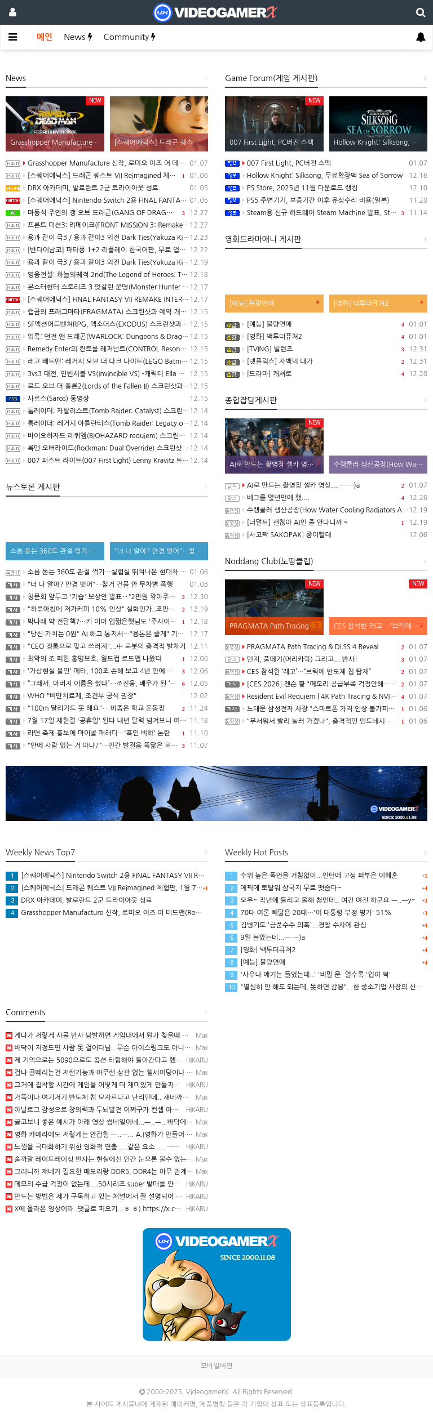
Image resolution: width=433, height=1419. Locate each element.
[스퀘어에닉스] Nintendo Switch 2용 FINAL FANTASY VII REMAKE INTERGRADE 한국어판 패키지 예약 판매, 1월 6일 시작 (107, 200)
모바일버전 (216, 1366)
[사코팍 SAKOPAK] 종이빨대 (326, 535)
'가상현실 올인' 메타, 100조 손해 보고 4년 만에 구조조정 (107, 671)
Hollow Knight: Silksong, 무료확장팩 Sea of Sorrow (326, 175)
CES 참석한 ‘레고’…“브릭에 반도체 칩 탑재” (326, 672)
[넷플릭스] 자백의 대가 (326, 361)
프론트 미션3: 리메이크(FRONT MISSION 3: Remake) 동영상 (107, 225)
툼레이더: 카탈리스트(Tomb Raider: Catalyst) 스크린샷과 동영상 (107, 411)
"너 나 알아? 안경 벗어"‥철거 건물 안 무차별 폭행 (107, 584)
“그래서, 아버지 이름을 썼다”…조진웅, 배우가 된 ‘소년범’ (107, 683)
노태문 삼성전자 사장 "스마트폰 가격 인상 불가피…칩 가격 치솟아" (326, 709)
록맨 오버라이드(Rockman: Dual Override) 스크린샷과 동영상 (107, 448)
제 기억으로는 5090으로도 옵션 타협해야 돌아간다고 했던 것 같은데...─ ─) (120, 1060)
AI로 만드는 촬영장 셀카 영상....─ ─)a (326, 485)
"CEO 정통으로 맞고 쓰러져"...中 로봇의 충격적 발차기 (107, 646)
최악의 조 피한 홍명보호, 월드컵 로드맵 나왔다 (107, 659)
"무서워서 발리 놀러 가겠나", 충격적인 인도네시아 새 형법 (326, 721)
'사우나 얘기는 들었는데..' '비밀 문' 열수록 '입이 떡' (308, 974)
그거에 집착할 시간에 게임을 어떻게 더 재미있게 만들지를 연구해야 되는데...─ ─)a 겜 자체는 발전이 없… (163, 1085)
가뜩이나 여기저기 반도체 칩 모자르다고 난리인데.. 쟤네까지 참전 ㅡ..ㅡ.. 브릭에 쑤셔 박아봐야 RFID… (159, 1097)
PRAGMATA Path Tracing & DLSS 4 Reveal (326, 647)
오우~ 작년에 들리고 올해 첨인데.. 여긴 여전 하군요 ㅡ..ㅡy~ (320, 900)
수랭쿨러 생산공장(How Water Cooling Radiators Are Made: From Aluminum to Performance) (326, 510)
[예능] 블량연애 (326, 324)
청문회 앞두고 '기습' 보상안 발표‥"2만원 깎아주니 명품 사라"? (107, 597)
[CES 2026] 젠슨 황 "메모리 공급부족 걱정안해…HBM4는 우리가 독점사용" (326, 684)
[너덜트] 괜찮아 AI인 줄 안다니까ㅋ (326, 522)
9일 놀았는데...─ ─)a (265, 937)
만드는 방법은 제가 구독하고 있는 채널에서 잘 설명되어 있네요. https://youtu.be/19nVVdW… (148, 1196)
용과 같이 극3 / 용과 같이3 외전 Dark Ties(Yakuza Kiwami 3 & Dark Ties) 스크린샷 (107, 262)
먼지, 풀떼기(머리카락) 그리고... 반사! (326, 659)
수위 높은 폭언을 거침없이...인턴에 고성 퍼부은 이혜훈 (311, 875)
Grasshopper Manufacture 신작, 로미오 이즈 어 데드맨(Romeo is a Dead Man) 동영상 (107, 163)
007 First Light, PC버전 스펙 (326, 163)
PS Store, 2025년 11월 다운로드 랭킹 (326, 188)
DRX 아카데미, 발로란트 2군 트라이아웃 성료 (107, 188)
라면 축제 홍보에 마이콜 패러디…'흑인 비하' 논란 (107, 733)
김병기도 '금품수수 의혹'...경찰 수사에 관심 (295, 925)
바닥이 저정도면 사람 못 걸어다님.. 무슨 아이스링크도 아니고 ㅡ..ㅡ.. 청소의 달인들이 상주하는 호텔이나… (164, 1048)
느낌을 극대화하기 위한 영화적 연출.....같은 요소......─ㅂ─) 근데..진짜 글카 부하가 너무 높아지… (152, 1147)
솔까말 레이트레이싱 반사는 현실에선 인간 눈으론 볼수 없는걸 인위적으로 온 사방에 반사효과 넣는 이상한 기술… (173, 1159)
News (78, 37)
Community (130, 37)
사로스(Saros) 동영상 (107, 398)
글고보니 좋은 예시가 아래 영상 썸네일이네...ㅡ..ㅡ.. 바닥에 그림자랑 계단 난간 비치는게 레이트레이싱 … (162, 1122)
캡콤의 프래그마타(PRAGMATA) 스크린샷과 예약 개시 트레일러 (107, 312)
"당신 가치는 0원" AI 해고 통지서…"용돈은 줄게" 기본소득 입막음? (107, 634)
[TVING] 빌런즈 (326, 349)
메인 (44, 37)
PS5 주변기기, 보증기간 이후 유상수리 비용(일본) (326, 200)
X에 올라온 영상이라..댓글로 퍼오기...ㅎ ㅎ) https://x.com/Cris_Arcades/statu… (129, 1209)
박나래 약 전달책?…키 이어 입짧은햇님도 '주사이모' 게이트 (107, 621)
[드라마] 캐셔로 (326, 374)
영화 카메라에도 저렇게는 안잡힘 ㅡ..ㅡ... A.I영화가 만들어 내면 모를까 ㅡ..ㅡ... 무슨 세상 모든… (150, 1134)
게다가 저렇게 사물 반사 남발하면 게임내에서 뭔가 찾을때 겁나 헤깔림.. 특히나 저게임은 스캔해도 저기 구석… (168, 1035)
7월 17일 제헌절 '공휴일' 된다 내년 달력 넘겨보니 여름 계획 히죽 (107, 721)
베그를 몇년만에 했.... (326, 498)
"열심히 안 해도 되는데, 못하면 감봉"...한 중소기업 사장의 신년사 (326, 987)
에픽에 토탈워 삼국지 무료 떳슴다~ (283, 888)
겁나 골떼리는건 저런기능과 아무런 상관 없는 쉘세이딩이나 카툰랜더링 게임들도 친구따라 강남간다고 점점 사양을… (177, 1072)
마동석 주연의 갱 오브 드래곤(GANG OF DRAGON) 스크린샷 (107, 213)
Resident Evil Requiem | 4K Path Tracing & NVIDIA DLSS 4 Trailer (326, 696)
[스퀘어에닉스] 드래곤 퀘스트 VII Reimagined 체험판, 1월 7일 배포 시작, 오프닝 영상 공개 (107, 175)
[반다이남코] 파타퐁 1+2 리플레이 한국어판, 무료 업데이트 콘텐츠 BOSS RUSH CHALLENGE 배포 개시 (107, 250)
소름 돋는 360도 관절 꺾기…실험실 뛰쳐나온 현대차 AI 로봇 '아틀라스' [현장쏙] (107, 572)
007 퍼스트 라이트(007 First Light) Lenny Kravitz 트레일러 (107, 460)
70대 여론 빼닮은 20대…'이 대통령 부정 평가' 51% (308, 912)
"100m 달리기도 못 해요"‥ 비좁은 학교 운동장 (107, 708)
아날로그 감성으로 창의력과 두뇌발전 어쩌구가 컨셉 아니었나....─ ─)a (113, 1109)
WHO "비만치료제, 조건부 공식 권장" (107, 696)
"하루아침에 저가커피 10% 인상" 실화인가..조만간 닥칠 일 (107, 609)
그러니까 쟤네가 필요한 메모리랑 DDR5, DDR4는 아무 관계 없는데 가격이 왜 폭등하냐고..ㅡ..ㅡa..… (156, 1171)
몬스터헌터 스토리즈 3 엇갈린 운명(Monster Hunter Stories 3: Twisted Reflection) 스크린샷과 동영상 (107, 287)
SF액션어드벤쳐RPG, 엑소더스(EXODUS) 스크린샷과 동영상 (107, 324)
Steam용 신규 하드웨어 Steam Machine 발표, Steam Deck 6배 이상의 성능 (326, 213)
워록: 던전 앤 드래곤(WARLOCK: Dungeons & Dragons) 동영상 (107, 337)
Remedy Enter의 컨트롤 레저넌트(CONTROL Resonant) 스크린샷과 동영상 (107, 349)
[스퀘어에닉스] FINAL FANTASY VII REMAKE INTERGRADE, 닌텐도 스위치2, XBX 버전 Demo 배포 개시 (107, 299)
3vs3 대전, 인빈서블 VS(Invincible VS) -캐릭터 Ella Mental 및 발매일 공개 (107, 374)
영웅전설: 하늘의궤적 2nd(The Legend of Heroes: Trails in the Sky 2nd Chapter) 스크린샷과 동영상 (107, 275)
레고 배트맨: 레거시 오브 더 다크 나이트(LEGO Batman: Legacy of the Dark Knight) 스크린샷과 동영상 (107, 361)
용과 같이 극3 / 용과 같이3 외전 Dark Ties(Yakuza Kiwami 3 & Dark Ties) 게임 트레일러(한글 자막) (107, 237)
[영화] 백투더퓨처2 (326, 337)
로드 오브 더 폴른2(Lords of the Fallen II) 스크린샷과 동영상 (107, 386)
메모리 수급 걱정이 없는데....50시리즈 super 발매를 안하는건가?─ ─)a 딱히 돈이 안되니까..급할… (154, 1184)
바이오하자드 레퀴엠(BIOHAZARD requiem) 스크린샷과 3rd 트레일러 (107, 436)
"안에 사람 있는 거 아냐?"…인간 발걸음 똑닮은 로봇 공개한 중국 (107, 745)
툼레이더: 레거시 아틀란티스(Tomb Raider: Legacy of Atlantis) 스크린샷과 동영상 (107, 423)
